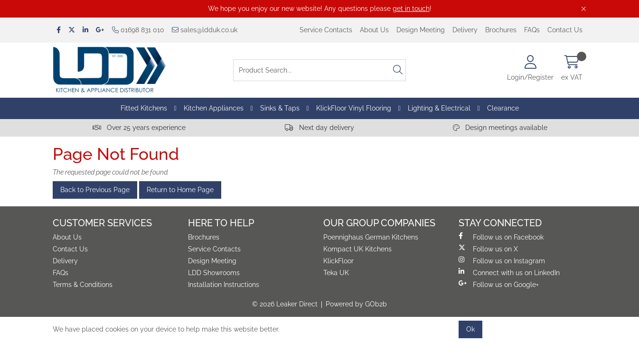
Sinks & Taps (280, 108)
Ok (470, 329)
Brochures (501, 30)
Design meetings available (500, 127)
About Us (374, 30)
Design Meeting (420, 30)
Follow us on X (488, 248)
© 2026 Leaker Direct (285, 304)
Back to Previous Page (95, 190)
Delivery (465, 30)
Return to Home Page (180, 190)
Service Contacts (326, 30)
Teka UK (336, 273)
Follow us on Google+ (499, 284)
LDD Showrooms (214, 273)
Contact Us (565, 30)
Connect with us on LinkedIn (509, 272)
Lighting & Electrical (439, 108)
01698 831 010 (138, 30)
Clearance (503, 108)
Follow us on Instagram (502, 260)
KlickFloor (338, 261)
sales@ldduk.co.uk (204, 30)
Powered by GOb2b (356, 304)
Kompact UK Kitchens (357, 249)
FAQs (532, 30)
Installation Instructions (223, 284)
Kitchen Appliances (214, 108)
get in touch (411, 8)
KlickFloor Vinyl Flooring (353, 108)
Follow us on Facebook (501, 236)
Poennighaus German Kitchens (370, 237)
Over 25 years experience (139, 127)
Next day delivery (319, 127)
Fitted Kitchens (144, 108)
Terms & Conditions (83, 284)
